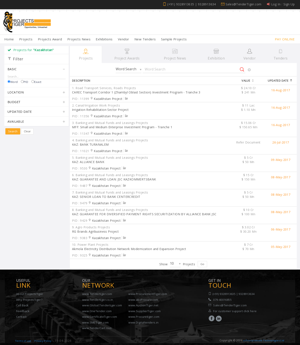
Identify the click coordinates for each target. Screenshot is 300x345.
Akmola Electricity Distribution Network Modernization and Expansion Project (129, 249)
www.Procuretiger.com (143, 317)
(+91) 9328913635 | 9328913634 (191, 4)
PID (26, 82)
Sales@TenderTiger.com (243, 4)
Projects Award (50, 39)
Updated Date (37, 112)
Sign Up (289, 4)
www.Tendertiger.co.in (97, 300)
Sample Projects (174, 39)
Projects (25, 39)
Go (202, 264)
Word (14, 82)
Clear (27, 131)
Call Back (22, 305)
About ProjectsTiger (29, 294)
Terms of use (23, 340)
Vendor (123, 39)
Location (37, 92)
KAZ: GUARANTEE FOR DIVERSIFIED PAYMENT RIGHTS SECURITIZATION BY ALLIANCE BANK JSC (144, 214)
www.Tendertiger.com (97, 294)
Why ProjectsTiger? (29, 300)
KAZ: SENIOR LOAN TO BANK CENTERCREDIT (106, 197)
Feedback (22, 311)
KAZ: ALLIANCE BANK (88, 162)
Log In (275, 4)
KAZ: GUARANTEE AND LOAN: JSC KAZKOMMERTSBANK (114, 179)
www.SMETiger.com (95, 322)
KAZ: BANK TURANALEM (90, 144)
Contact (21, 317)
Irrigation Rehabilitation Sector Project (100, 110)
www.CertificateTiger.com (99, 317)
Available (37, 121)
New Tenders (145, 39)
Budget (37, 102)
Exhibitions (104, 39)
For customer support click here (235, 311)
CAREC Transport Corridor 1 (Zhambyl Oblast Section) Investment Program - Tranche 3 (136, 92)
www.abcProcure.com (143, 300)
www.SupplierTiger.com (144, 311)
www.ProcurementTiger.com (147, 294)
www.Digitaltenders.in (143, 322)
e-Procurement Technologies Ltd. (264, 340)
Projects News (79, 39)
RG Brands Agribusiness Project (95, 231)
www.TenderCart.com (97, 328)
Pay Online (285, 39)
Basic (37, 69)
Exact (38, 82)
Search (12, 131)
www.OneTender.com (97, 311)
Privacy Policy (43, 340)
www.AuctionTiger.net (143, 305)
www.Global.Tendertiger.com (102, 305)
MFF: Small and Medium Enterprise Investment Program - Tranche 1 (122, 127)
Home (9, 39)
